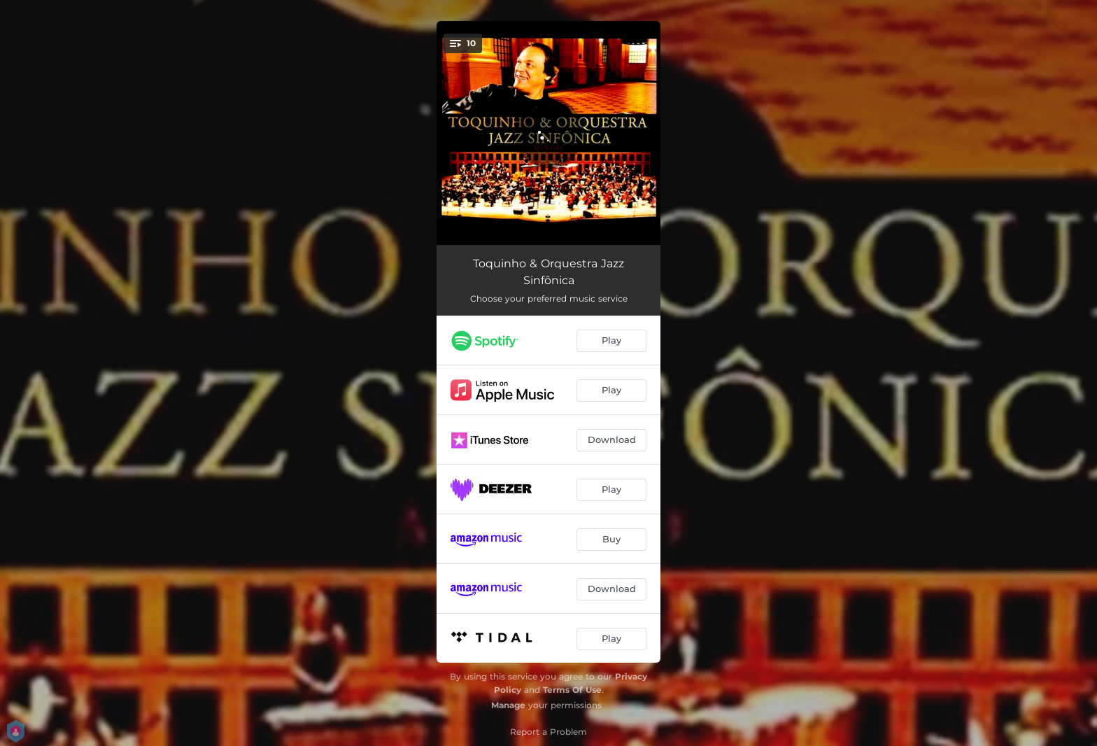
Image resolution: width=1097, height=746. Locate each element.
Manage (508, 705)
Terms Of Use (572, 689)
